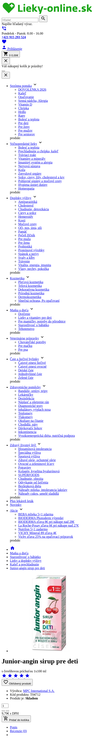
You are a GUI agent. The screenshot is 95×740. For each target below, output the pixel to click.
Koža (21, 170)
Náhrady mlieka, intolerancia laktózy (42, 490)
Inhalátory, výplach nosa (34, 409)
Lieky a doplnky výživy (25, 560)
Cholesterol (26, 205)
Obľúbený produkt (17, 682)
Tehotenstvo (26, 329)
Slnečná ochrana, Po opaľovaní (38, 300)
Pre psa (23, 349)
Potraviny (24, 467)
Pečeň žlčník (26, 235)
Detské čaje (26, 370)
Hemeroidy (25, 216)
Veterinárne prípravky (24, 338)
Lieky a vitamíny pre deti (35, 317)
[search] (20, 20)
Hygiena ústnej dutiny (32, 185)
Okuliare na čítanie (30, 420)
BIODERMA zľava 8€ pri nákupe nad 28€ (46, 521)
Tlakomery (25, 417)
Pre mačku (25, 346)
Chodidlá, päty (28, 424)
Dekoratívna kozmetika (33, 289)
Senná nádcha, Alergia (33, 100)
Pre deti (23, 123)
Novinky (16, 505)
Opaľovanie (26, 97)
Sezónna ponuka (21, 86)
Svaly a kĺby (26, 257)
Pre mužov (25, 130)
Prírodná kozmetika (31, 293)
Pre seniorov (26, 134)
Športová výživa (29, 456)
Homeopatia (26, 188)
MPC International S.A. (39, 691)
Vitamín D (25, 104)
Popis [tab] (13, 727)
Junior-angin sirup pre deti (27, 568)
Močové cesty (27, 224)
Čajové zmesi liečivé (32, 363)
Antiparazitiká (27, 201)
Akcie (14, 510)
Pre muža (24, 239)
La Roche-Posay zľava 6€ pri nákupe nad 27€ (48, 525)
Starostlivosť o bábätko (33, 325)
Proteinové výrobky (31, 250)
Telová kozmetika (30, 286)
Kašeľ (22, 93)
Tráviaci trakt (27, 155)
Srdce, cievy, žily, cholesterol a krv (41, 177)
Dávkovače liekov (30, 428)
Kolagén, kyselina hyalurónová (39, 471)
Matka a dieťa (19, 310)
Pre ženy (24, 127)
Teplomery (25, 413)
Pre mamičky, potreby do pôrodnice (42, 321)
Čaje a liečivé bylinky (24, 359)
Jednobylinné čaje (30, 374)
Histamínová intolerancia (35, 449)
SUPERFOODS (28, 475)
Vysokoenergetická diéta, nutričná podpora (46, 435)
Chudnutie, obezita (30, 478)
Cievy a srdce (27, 213)
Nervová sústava (29, 166)
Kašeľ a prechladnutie (24, 564)
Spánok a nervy (28, 254)
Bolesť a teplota (28, 119)
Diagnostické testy (30, 406)
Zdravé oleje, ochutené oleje (37, 460)
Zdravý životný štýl (23, 445)
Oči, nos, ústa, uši (30, 228)
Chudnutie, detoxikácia (33, 209)
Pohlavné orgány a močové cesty (40, 181)
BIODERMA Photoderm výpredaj (41, 518)
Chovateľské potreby (32, 342)
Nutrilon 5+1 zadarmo (33, 529)
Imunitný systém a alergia (35, 162)
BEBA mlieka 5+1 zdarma (35, 514)
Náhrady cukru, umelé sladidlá (38, 493)
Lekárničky (25, 394)
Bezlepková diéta (29, 486)
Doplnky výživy (20, 198)
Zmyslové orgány (29, 173)
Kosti (21, 220)
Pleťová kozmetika (30, 282)
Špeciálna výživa (29, 452)
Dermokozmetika (29, 297)
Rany (21, 115)
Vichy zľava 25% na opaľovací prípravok (45, 536)
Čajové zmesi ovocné (32, 366)
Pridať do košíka (16, 719)
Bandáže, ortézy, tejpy (33, 391)
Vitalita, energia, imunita (34, 265)
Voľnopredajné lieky (23, 144)
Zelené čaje (25, 377)
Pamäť (22, 231)
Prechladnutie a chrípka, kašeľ (38, 151)
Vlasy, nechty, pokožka (33, 269)
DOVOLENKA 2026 (32, 89)
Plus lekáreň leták (22, 501)
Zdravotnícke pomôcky (25, 387)
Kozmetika (17, 278)
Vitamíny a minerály (31, 158)
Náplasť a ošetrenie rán (33, 402)
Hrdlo (22, 112)
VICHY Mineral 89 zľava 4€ (37, 533)
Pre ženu (24, 242)
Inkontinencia (27, 432)
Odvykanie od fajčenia (33, 482)
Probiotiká (25, 246)
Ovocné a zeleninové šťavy (36, 464)
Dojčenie (24, 314)
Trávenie (24, 261)
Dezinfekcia (26, 398)
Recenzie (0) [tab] (18, 731)
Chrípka (23, 108)
